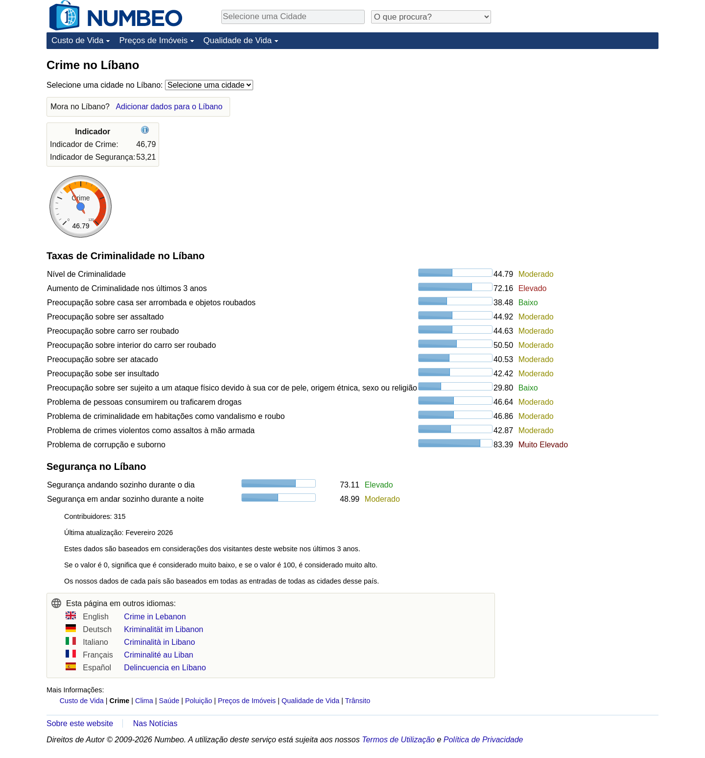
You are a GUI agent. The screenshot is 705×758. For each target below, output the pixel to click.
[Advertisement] (585, 118)
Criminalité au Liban (158, 655)
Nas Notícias (155, 723)
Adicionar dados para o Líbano (169, 106)
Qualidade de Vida (237, 40)
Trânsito (357, 701)
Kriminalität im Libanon (163, 629)
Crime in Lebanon (155, 616)
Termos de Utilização (398, 739)
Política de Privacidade (483, 739)
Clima (144, 701)
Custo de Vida (77, 40)
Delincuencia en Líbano (165, 667)
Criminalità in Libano (159, 642)
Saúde (169, 701)
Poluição (198, 701)
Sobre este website (80, 723)
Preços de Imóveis (153, 40)
